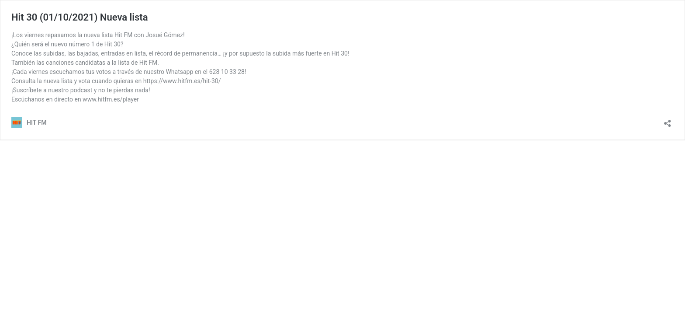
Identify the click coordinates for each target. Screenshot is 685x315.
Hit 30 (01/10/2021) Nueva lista (79, 17)
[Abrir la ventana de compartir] (667, 120)
